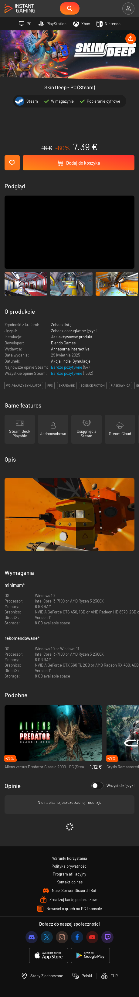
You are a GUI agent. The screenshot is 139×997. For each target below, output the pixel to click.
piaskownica (120, 385)
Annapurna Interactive (70, 349)
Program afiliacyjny (69, 874)
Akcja (56, 361)
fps (50, 385)
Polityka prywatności (69, 866)
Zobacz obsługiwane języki (74, 330)
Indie (67, 361)
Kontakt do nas (69, 881)
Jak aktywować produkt (72, 336)
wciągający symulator (23, 385)
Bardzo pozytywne (67, 367)
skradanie (67, 385)
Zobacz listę (61, 324)
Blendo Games (63, 342)
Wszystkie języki (112, 785)
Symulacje (81, 361)
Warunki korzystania (69, 858)
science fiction (93, 385)
